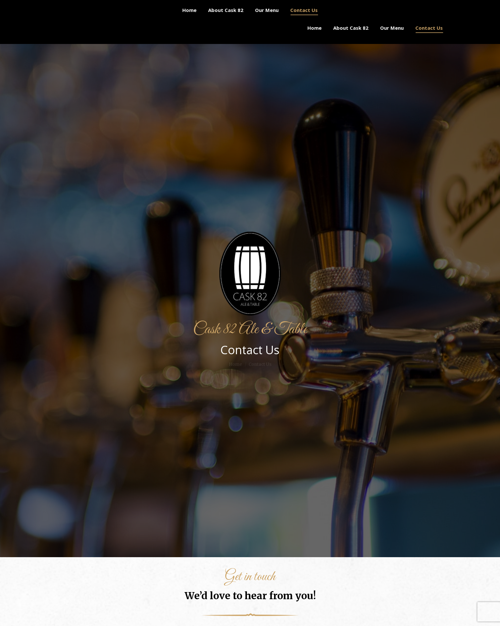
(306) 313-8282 (78, 6)
